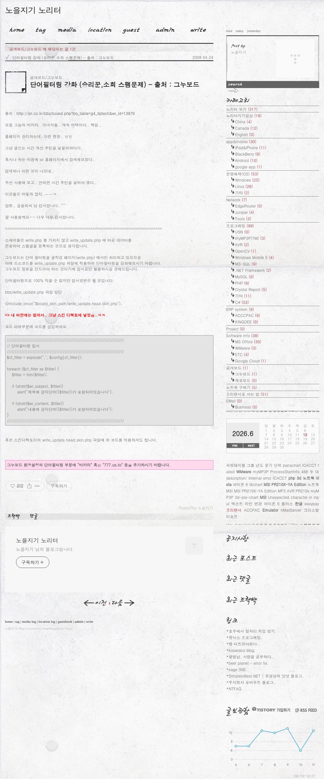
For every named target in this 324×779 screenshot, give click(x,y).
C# (242, 302)
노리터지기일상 (244, 115)
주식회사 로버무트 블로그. (252, 682)
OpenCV (245, 251)
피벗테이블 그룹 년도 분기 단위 (254, 465)
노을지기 (11, 628)
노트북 (308, 478)
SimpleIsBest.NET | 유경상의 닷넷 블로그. (266, 675)
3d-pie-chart (246, 497)
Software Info (242, 335)
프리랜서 (234, 510)
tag (17, 621)
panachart (292, 465)
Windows (247, 180)
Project (235, 328)
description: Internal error (248, 478)
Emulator (270, 510)
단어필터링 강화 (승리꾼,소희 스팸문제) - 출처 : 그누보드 (63, 57)
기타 (242, 192)
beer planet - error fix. (249, 663)
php (291, 478)
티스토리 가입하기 (271, 709)
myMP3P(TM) (250, 238)
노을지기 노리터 (33, 10)
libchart (255, 484)
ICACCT (280, 478)
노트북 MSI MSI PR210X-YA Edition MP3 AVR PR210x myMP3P (272, 491)
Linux (244, 186)
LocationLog (98, 28)
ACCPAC (252, 510)
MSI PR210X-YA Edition (284, 484)
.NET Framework (253, 270)
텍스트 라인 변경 (246, 503)
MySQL (244, 276)
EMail (234, 400)
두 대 (314, 471)
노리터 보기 (242, 109)
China (243, 121)
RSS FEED (306, 710)
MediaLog (65, 28)
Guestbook (129, 28)
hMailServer (291, 510)
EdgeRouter (248, 205)
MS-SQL (246, 263)
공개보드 (237, 367)
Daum (45, 628)
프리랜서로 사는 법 (247, 394)
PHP (242, 283)
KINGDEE (246, 321)
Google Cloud (250, 360)
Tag (38, 28)
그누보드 (246, 374)
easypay (311, 503)
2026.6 (242, 433)
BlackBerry (248, 154)
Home (14, 28)
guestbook (65, 621)
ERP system (240, 309)
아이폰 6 (240, 484)
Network (236, 199)
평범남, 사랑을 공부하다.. (251, 656)
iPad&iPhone (251, 147)
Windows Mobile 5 (254, 257)
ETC (242, 354)
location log (46, 621)
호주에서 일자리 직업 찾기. (253, 631)
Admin (165, 28)
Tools (243, 218)
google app (248, 166)
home (9, 621)
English (244, 134)
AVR (242, 244)
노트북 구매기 (241, 387)
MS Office (248, 341)
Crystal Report (251, 289)
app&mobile (241, 141)
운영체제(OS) (242, 173)
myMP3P (261, 471)
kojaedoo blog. (242, 650)
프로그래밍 (240, 225)
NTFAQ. (236, 688)
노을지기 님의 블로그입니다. (45, 549)
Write (198, 28)
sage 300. (238, 669)
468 (304, 471)
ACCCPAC (247, 315)
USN (242, 231)
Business (246, 407)
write (89, 621)
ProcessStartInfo (285, 471)
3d (299, 478)
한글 (299, 503)
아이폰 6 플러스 (278, 503)
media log (29, 621)
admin (79, 621)
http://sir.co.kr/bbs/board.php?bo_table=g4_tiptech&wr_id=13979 (76, 113)
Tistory (68, 628)
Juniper (244, 212)
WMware (246, 348)
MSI (263, 497)
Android (246, 160)
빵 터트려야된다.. (244, 643)
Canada (246, 128)
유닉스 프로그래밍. (245, 637)
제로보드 (246, 380)
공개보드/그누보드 (46, 77)
